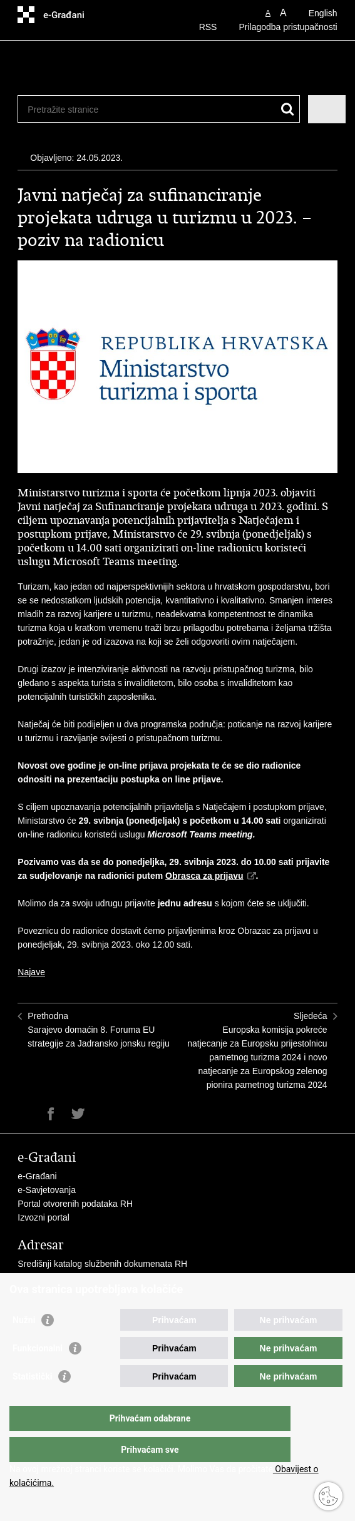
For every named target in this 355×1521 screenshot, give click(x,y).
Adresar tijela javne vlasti (66, 1278)
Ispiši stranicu (24, 1113)
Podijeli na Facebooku (51, 1113)
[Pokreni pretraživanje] (287, 109)
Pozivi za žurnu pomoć (62, 1291)
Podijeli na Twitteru (78, 1113)
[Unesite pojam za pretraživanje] (135, 109)
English (323, 13)
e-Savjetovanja (47, 1190)
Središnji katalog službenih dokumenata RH (102, 1264)
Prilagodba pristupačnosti (288, 27)
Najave (31, 972)
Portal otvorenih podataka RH (75, 1204)
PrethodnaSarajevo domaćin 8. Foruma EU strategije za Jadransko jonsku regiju (98, 1029)
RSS (208, 27)
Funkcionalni (38, 1373)
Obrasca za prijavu (204, 876)
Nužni (24, 1345)
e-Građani (37, 1176)
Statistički (32, 1401)
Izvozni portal (43, 1217)
